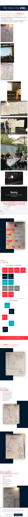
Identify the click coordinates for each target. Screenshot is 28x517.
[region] (14, 512)
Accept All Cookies (18, 514)
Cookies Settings (8, 514)
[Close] (26, 509)
